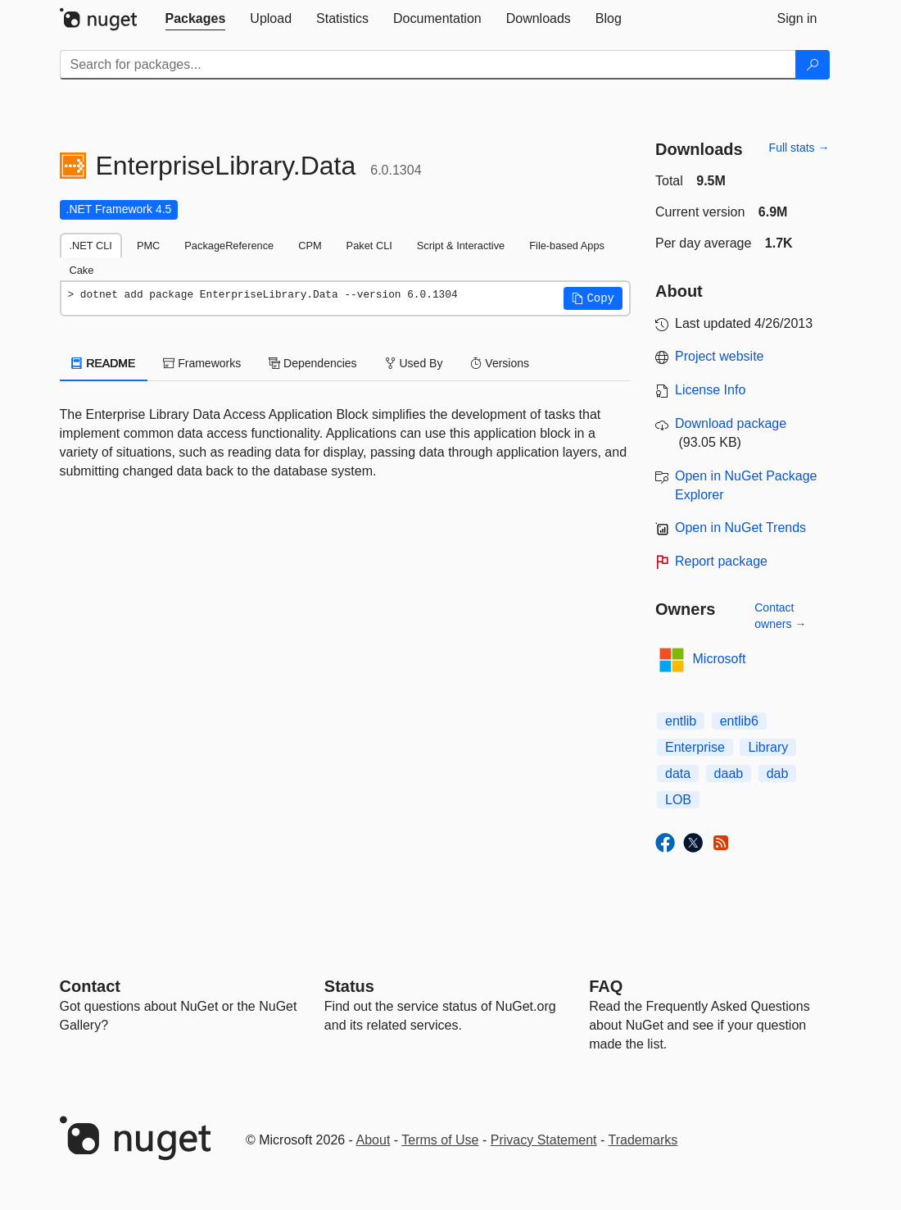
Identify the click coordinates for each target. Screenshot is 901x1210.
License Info (710, 390)
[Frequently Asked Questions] (606, 986)
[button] (593, 298)
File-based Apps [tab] (566, 245)
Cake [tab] (82, 270)
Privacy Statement (544, 1140)
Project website (719, 356)
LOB (678, 800)
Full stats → (799, 147)
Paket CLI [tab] (369, 245)
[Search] (812, 65)
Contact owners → (780, 615)
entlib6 (739, 721)
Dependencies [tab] (312, 363)
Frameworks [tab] (202, 363)
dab (778, 773)
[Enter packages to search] (428, 65)
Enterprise (695, 747)
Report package (721, 561)
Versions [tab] (499, 363)
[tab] (195, 19)
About (373, 1140)
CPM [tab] (309, 245)
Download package (730, 423)
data (677, 773)
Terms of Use (439, 1140)
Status (349, 986)
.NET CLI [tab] (91, 245)
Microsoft (719, 659)
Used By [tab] (414, 363)
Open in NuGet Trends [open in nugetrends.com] (740, 527)
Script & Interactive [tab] (461, 245)
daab (729, 773)
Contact (90, 986)
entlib (680, 721)
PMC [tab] (148, 245)
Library (768, 747)
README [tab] (104, 363)
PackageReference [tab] (229, 245)
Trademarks (643, 1140)
